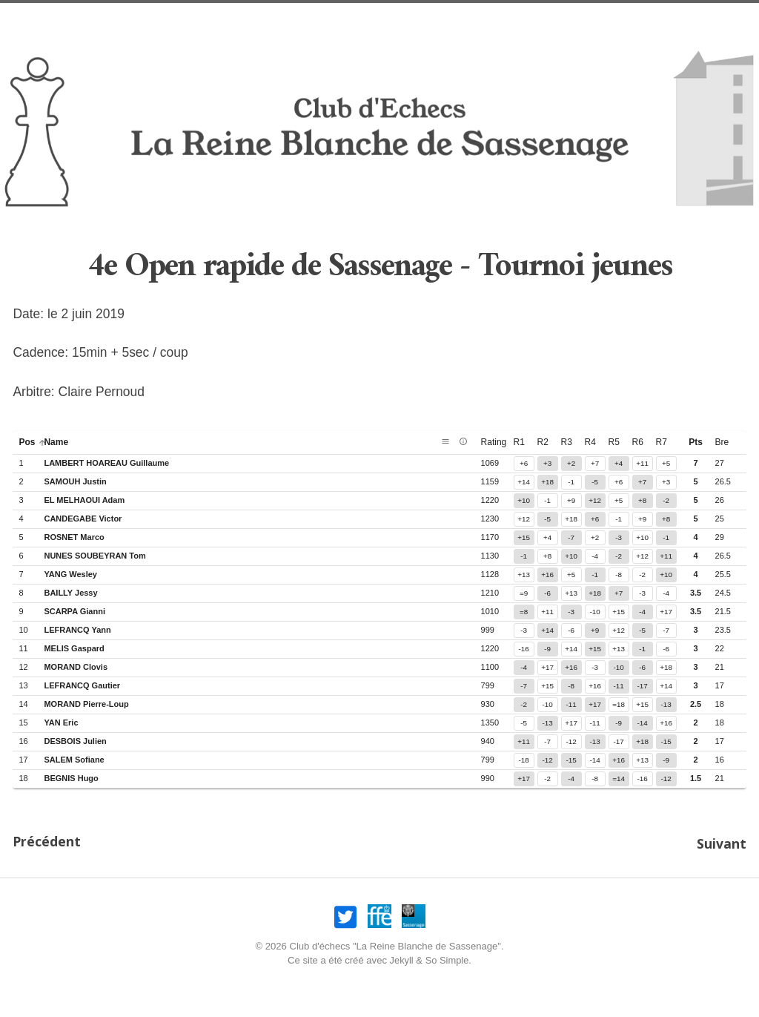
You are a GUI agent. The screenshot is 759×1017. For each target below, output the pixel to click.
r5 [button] (614, 442)
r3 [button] (566, 442)
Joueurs (513, 18)
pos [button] (33, 442)
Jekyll (401, 958)
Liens (656, 18)
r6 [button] (637, 442)
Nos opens (176, 18)
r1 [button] (519, 442)
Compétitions (589, 18)
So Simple (447, 958)
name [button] (62, 442)
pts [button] (696, 442)
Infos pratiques (347, 18)
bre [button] (722, 442)
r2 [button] (542, 442)
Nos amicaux (254, 18)
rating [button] (500, 442)
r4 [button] (590, 442)
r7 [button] (661, 442)
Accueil (110, 18)
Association (441, 18)
